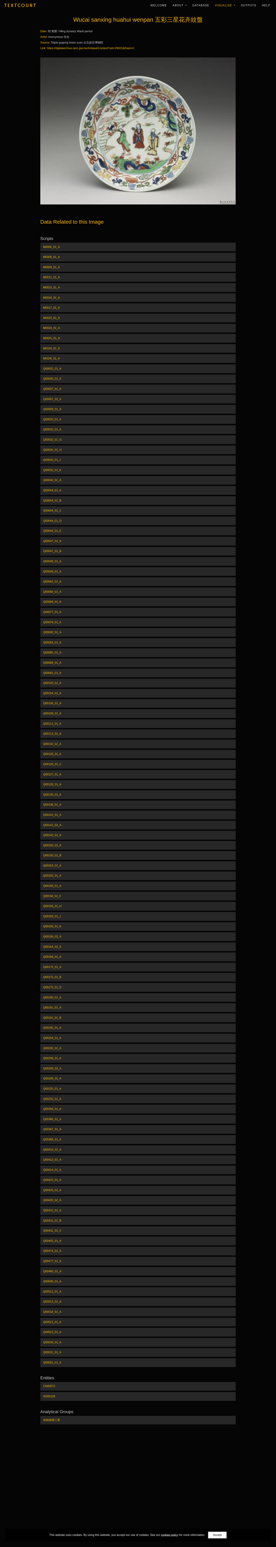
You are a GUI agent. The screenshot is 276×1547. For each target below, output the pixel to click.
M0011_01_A (51, 277)
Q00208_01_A (52, 1058)
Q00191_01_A (52, 1007)
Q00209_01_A (52, 1078)
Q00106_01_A (52, 703)
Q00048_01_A (52, 561)
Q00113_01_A (52, 733)
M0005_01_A (51, 246)
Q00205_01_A (52, 1048)
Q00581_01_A (52, 1362)
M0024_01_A (51, 327)
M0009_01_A (51, 267)
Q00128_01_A (52, 784)
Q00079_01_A (52, 622)
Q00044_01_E (52, 530)
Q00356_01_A (52, 1108)
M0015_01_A (51, 287)
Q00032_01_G (52, 439)
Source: (45, 42)
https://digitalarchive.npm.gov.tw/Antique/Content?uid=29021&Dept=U (90, 48)
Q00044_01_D (52, 520)
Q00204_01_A (52, 1037)
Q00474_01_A (52, 1250)
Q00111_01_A (52, 723)
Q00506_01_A (52, 1281)
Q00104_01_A (52, 693)
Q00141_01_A (52, 814)
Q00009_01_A (52, 409)
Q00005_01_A (52, 378)
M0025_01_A (51, 338)
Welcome (158, 5)
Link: (43, 48)
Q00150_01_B (52, 855)
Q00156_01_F (52, 896)
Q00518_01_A (52, 1311)
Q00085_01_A (52, 652)
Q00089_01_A (52, 662)
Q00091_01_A (52, 672)
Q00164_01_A (52, 946)
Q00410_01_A (52, 1149)
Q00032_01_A (52, 429)
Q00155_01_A (52, 875)
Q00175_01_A (52, 967)
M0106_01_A (51, 358)
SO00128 (49, 1396)
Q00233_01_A (52, 1098)
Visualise (224, 5)
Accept (217, 1534)
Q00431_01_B (52, 1220)
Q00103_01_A (52, 682)
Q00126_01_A (52, 753)
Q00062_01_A (52, 581)
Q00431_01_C (52, 1230)
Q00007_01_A (52, 388)
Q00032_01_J (52, 459)
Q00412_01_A (52, 1159)
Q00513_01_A (52, 1301)
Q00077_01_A (52, 612)
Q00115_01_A (52, 743)
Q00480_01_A (52, 1271)
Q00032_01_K (52, 470)
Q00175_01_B (52, 977)
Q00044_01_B (52, 500)
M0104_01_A (51, 348)
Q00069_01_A (52, 601)
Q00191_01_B (52, 1017)
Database (200, 5)
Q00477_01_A (52, 1261)
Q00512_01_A (52, 1291)
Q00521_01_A (52, 1322)
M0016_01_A (51, 297)
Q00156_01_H (52, 906)
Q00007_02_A (52, 399)
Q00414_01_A (52, 1169)
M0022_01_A (51, 317)
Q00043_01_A (52, 480)
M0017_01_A (51, 307)
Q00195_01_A (52, 1027)
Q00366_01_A (52, 1119)
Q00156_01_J (52, 916)
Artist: (44, 36)
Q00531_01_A (52, 1352)
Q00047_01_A (52, 541)
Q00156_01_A (52, 885)
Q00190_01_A (52, 997)
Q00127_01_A (52, 774)
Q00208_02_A (52, 1068)
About (178, 5)
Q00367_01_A (52, 1129)
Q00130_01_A (52, 794)
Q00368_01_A (52, 1139)
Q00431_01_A (52, 1210)
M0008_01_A (51, 257)
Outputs (248, 5)
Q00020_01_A (52, 419)
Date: (43, 31)
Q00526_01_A (52, 1342)
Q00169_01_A (52, 956)
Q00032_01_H (52, 449)
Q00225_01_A (52, 1088)
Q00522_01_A (52, 1332)
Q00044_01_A (52, 490)
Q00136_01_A (52, 804)
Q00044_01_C (52, 510)
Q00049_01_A (52, 571)
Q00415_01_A (52, 1179)
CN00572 (49, 1386)
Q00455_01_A (52, 1240)
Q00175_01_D (52, 987)
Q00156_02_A (52, 936)
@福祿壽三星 (51, 1419)
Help (266, 5)
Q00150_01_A (52, 845)
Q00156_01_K (52, 926)
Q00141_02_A (52, 825)
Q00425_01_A (52, 1190)
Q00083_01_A (52, 642)
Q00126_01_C (52, 764)
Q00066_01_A (52, 591)
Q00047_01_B (52, 551)
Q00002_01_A (52, 368)
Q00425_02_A (52, 1200)
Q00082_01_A (52, 632)
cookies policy (169, 1534)
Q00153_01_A (52, 865)
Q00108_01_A (52, 713)
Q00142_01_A (52, 835)
